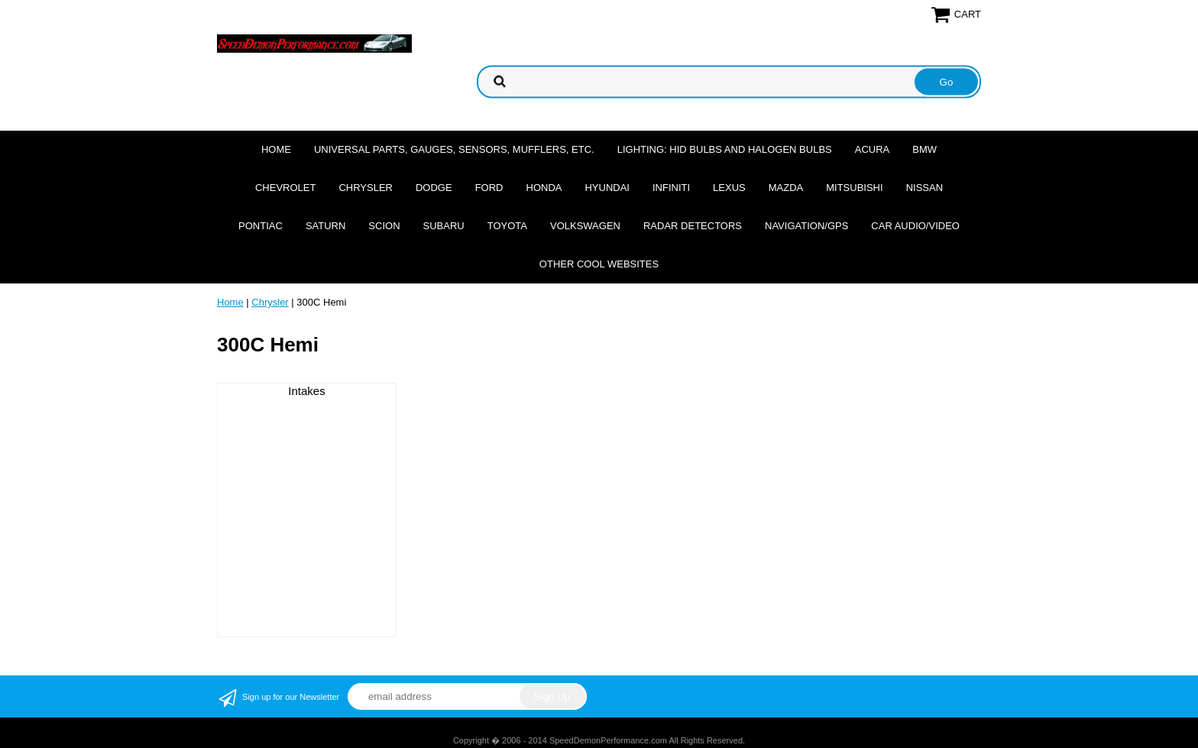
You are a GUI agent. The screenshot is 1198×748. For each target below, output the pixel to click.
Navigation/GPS (806, 226)
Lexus (729, 187)
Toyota (507, 226)
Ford (489, 187)
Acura (872, 149)
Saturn (325, 226)
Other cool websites (599, 264)
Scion (384, 226)
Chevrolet (285, 187)
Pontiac (260, 226)
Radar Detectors (692, 226)
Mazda (786, 187)
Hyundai (607, 187)
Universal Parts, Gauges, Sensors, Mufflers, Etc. (454, 149)
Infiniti (671, 187)
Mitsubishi (854, 187)
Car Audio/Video (915, 226)
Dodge (434, 187)
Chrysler (365, 187)
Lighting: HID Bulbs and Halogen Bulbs (724, 149)
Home (276, 149)
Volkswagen (585, 226)
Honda (544, 187)
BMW (924, 149)
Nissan (924, 187)
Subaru (444, 226)
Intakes (306, 390)
